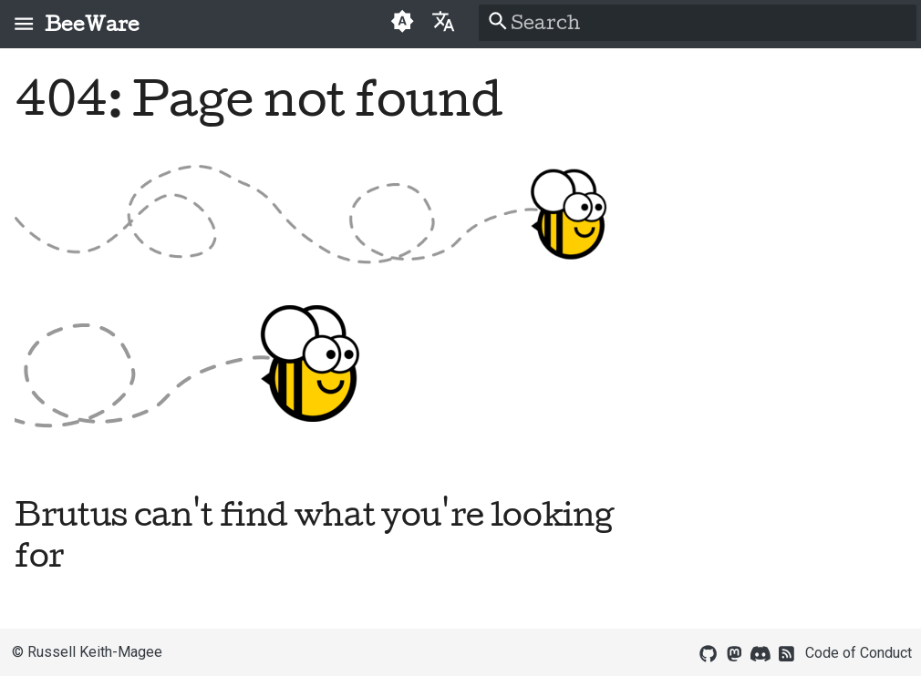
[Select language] (443, 20)
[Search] (697, 23)
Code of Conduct (858, 652)
